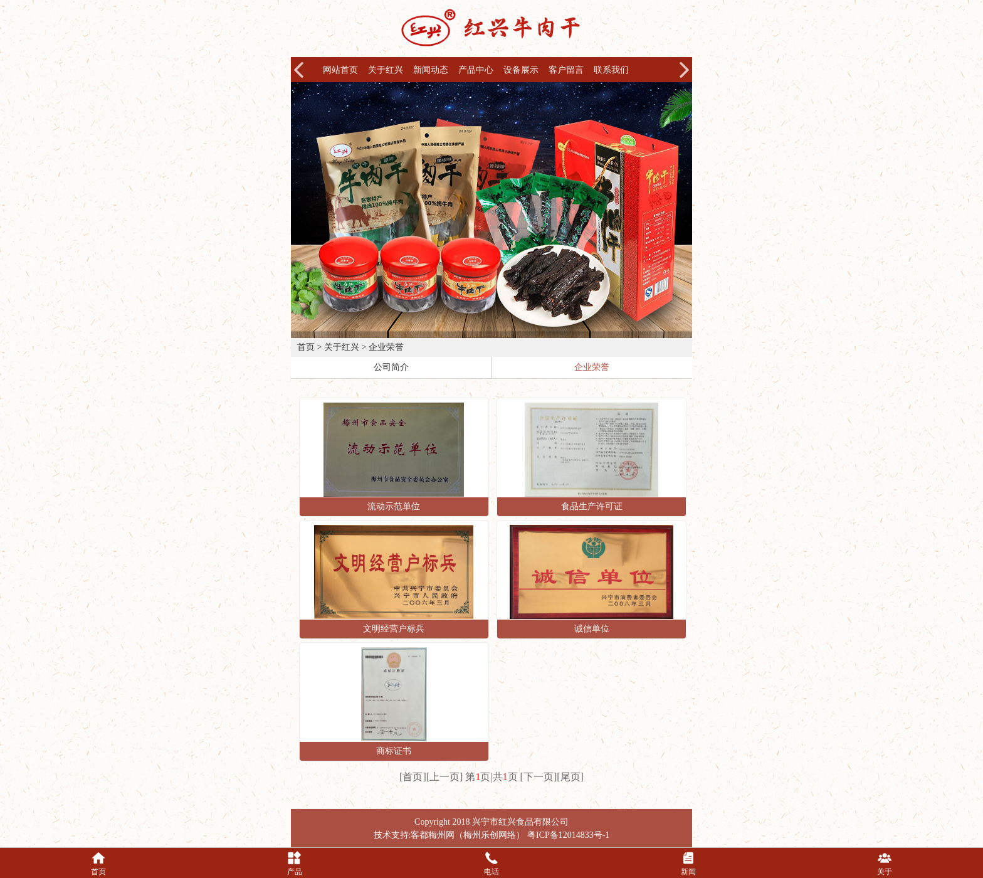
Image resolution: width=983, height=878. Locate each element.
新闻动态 (430, 70)
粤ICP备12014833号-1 (568, 835)
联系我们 (611, 70)
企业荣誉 (386, 347)
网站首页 (340, 70)
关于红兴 (385, 70)
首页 (306, 347)
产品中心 (475, 70)
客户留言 (566, 70)
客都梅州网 (433, 835)
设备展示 (521, 70)
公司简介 (391, 367)
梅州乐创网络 (489, 835)
